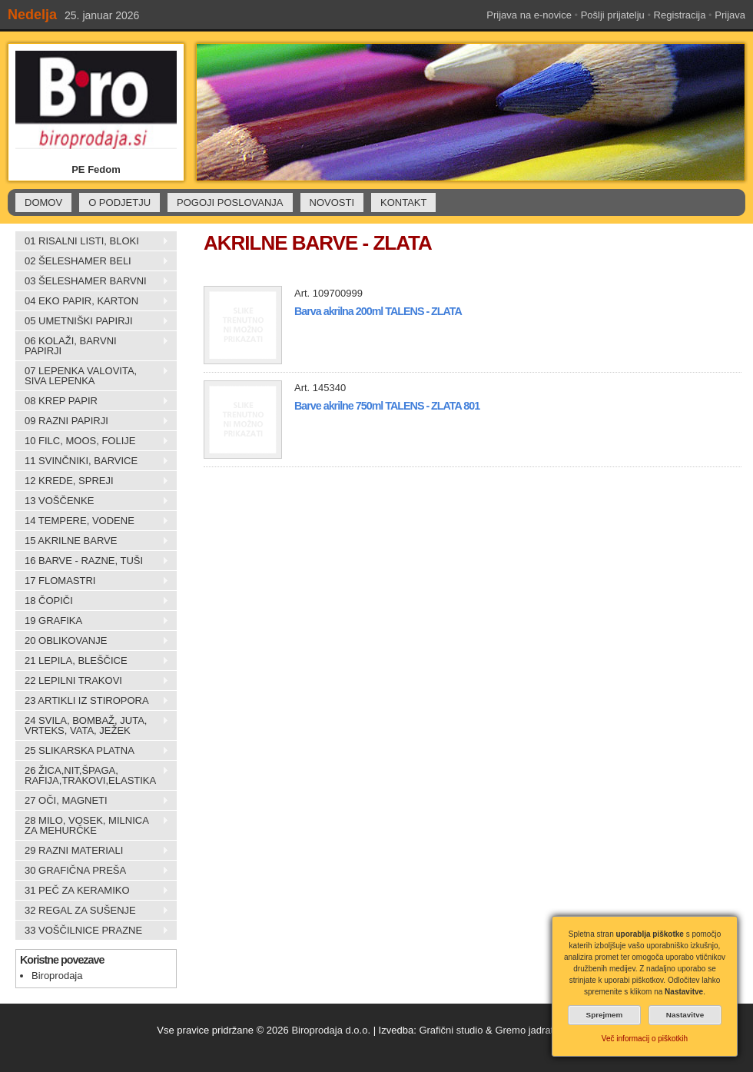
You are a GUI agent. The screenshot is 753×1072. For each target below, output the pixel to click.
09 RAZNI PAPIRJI (92, 421)
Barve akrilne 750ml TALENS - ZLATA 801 (386, 406)
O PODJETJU (119, 202)
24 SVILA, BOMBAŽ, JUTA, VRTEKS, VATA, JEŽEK (92, 725)
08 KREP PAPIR (92, 401)
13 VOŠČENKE (92, 501)
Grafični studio (451, 1030)
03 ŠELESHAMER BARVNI (92, 281)
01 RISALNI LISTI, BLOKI (92, 241)
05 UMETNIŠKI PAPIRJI (92, 321)
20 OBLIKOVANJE (92, 641)
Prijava (730, 15)
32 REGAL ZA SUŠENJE (92, 910)
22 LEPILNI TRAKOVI (92, 681)
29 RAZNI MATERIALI (92, 851)
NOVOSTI (332, 202)
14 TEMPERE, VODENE (92, 521)
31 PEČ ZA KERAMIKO (92, 890)
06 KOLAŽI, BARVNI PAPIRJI (92, 346)
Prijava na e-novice (529, 15)
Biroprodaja (57, 975)
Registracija (680, 15)
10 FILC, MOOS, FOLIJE (92, 441)
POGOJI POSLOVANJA (230, 202)
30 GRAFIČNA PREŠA (92, 871)
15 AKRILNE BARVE (92, 541)
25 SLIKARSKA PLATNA (92, 751)
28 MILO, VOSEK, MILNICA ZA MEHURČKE (92, 825)
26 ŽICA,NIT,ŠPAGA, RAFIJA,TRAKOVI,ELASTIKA (92, 775)
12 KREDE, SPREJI (92, 481)
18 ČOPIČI (92, 601)
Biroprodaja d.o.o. (330, 1030)
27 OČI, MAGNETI (92, 801)
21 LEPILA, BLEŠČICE (92, 661)
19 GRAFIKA (92, 621)
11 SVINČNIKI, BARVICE (92, 461)
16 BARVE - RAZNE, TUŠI (92, 561)
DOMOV (43, 202)
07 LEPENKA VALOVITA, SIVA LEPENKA (92, 376)
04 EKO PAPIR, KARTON (92, 301)
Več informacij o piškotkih (645, 1038)
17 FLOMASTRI (92, 581)
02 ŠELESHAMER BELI (92, 261)
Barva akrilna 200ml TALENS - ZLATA (378, 311)
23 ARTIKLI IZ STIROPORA (92, 701)
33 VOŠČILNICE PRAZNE (92, 930)
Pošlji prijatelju (613, 15)
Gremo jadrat (524, 1030)
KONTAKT (403, 202)
